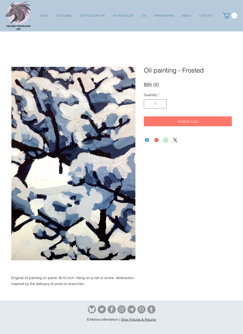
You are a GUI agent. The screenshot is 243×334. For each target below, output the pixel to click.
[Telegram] (131, 309)
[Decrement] (148, 104)
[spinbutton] (155, 104)
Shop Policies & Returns (138, 319)
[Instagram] (122, 309)
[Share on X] (175, 140)
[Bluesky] (92, 309)
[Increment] (163, 104)
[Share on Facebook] (147, 140)
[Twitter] (102, 309)
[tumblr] (151, 309)
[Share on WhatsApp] (166, 140)
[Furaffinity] (141, 309)
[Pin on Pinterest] (156, 140)
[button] (64, 15)
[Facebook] (112, 309)
